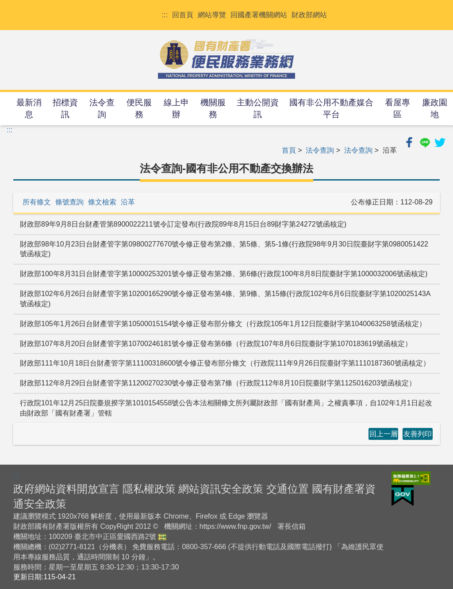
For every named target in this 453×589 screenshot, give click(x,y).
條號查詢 (69, 202)
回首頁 (182, 15)
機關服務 (213, 108)
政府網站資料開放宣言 (66, 489)
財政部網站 (309, 15)
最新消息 (29, 108)
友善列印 (417, 434)
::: (165, 15)
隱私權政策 (149, 489)
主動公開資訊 (258, 108)
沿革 (128, 202)
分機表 (112, 547)
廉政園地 (434, 108)
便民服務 (139, 108)
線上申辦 (176, 108)
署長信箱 (291, 526)
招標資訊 (65, 108)
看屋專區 (397, 108)
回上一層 (383, 434)
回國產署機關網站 (258, 15)
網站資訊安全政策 (220, 489)
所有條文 (37, 202)
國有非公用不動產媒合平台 (331, 108)
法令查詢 (102, 108)
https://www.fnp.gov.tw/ (235, 526)
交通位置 (287, 489)
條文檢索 (102, 202)
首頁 (289, 150)
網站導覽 (212, 15)
